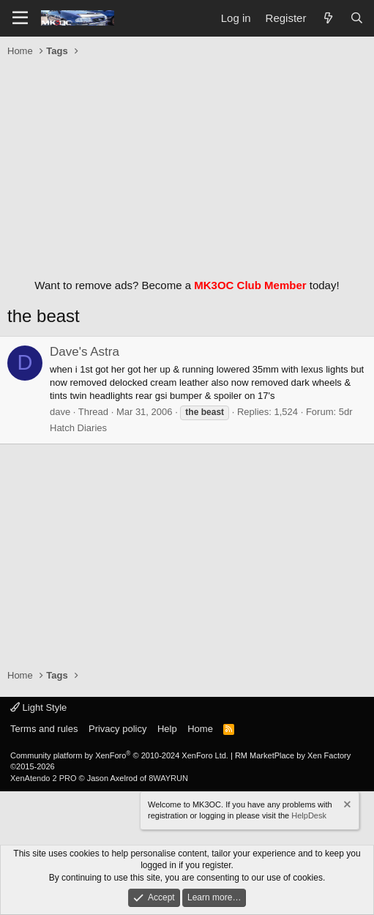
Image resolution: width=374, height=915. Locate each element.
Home (200, 728)
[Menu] (20, 18)
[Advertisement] (187, 163)
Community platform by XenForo (119, 755)
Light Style (38, 707)
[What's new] (327, 17)
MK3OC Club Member (250, 285)
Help (167, 728)
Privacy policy (117, 728)
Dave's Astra (84, 352)
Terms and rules (44, 728)
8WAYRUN (168, 778)
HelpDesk (308, 815)
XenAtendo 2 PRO (43, 778)
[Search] (357, 17)
